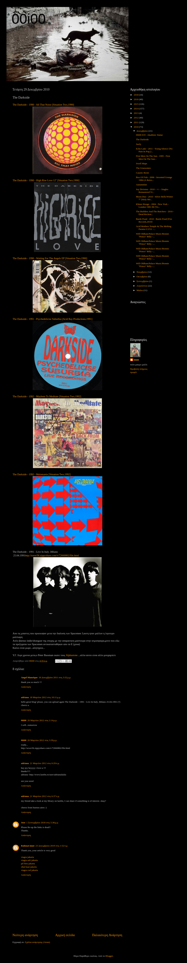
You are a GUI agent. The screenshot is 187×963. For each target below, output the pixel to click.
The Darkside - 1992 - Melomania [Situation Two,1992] (42, 474)
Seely (138, 144)
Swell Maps (141, 163)
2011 (136, 122)
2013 (136, 113)
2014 (136, 108)
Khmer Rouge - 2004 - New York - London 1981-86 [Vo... (152, 205)
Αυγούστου (142, 285)
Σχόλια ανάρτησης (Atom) (37, 942)
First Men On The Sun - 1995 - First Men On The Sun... (153, 157)
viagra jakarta (27, 857)
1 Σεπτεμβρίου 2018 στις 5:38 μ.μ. (42, 822)
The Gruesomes (143, 168)
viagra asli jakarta (29, 860)
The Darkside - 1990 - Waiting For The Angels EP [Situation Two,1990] (50, 258)
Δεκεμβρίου (142, 131)
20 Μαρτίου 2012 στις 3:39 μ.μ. (42, 740)
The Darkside (142, 139)
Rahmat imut (28, 845)
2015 (136, 104)
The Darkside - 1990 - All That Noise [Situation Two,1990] (43, 104)
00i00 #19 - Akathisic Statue (149, 135)
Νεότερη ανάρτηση (25, 935)
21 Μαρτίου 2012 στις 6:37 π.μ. (45, 796)
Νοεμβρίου (142, 272)
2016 (136, 99)
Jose (23, 822)
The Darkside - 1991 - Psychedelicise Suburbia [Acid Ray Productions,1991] (53, 319)
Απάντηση (26, 687)
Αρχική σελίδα (65, 935)
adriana (25, 697)
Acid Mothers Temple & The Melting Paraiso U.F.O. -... (153, 227)
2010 (136, 127)
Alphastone (72, 655)
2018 (136, 94)
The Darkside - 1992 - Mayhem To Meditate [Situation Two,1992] (47, 396)
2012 (136, 117)
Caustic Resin (142, 172)
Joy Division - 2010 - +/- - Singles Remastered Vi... (152, 190)
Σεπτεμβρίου (143, 281)
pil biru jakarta (28, 863)
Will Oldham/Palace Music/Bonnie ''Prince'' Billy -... (152, 235)
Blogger (109, 956)
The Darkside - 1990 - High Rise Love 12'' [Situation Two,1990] (46, 180)
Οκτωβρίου (142, 276)
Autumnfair (141, 184)
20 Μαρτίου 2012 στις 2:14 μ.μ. (42, 720)
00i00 (29, 19)
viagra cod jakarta (29, 870)
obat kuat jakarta (29, 867)
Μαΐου (140, 290)
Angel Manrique (29, 677)
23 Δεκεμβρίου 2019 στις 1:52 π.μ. (51, 845)
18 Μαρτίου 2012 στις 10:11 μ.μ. (45, 697)
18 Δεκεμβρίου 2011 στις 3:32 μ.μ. (55, 677)
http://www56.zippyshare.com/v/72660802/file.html (52, 555)
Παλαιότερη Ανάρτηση (107, 935)
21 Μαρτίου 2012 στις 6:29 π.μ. (45, 763)
